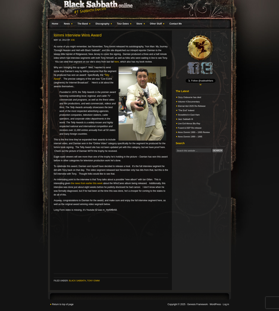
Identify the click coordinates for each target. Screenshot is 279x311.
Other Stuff (156, 24)
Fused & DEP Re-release (189, 128)
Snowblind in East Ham (189, 115)
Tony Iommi (93, 280)
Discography (103, 24)
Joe (73, 40)
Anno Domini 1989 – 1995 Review (194, 132)
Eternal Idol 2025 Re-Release (191, 106)
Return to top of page (63, 304)
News (67, 24)
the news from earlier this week (87, 183)
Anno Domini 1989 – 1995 (190, 136)
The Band (83, 24)
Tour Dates (123, 24)
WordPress (215, 304)
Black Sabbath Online (137, 9)
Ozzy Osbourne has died (189, 97)
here (116, 61)
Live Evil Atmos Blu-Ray (189, 123)
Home (55, 23)
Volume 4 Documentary (189, 102)
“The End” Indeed (186, 110)
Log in (226, 304)
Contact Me (175, 23)
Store (140, 24)
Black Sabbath (77, 280)
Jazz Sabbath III (185, 119)
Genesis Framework (197, 304)
